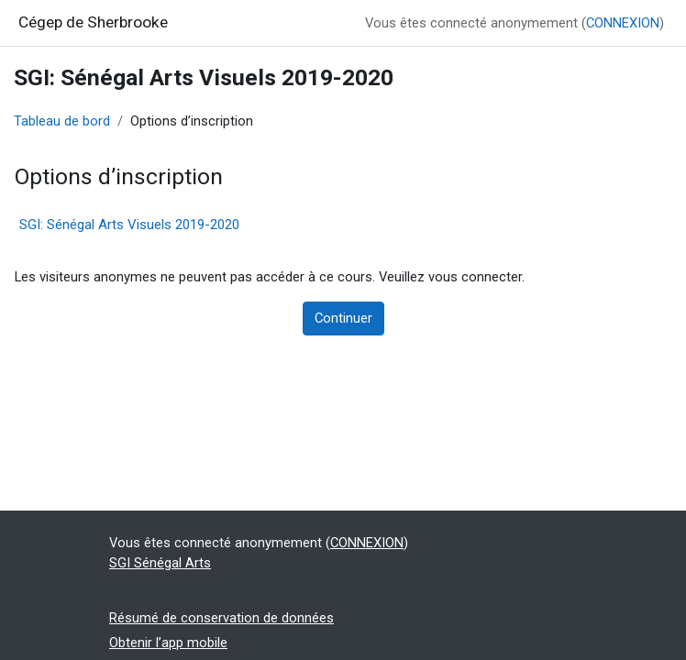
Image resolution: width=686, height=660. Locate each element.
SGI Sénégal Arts (160, 563)
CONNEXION (622, 23)
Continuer (343, 318)
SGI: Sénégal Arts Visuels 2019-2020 (129, 224)
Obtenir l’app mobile (168, 642)
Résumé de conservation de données (221, 618)
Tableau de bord (62, 121)
